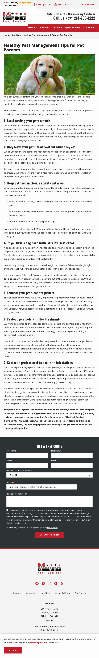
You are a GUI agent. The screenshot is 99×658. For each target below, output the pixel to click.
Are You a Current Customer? (20, 470)
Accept (13, 650)
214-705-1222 (52, 616)
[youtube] (43, 583)
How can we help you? (17, 494)
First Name (11, 451)
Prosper (44, 612)
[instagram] (49, 583)
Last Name (56, 451)
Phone (9, 461)
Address (10, 482)
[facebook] (37, 583)
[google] (55, 583)
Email (53, 461)
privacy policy (52, 527)
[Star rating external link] (21, 4)
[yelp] (62, 583)
